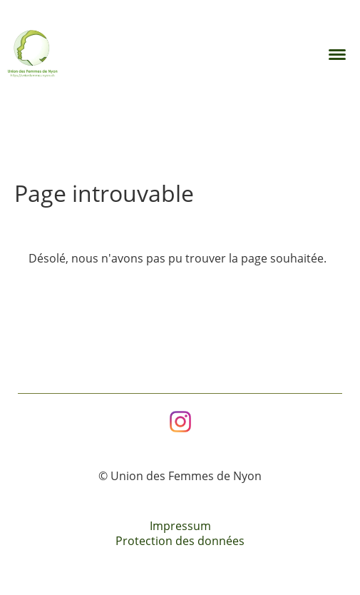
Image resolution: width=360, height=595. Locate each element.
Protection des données (180, 541)
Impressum (180, 526)
